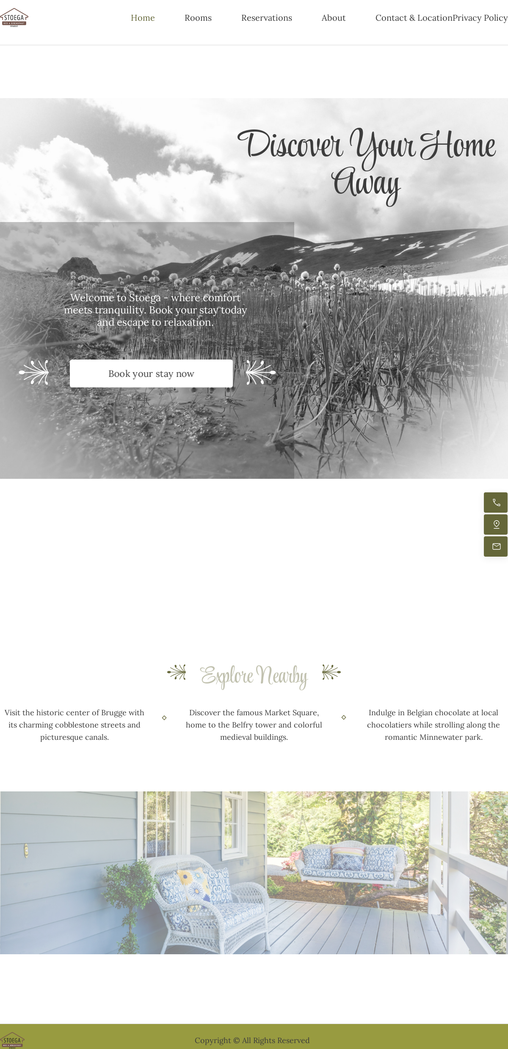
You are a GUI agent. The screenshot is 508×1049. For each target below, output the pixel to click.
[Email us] (496, 546)
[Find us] (496, 524)
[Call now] (496, 502)
